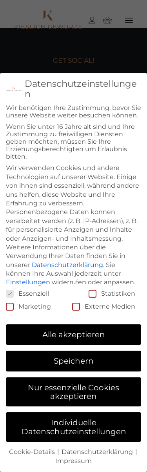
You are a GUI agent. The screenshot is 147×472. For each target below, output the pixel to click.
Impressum (73, 458)
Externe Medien (103, 304)
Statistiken (112, 291)
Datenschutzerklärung (67, 262)
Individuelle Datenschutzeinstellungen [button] (74, 425)
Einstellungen (28, 280)
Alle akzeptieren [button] (73, 332)
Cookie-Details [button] (32, 449)
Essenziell (27, 291)
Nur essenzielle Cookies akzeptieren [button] (73, 390)
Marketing (28, 304)
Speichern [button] (74, 358)
